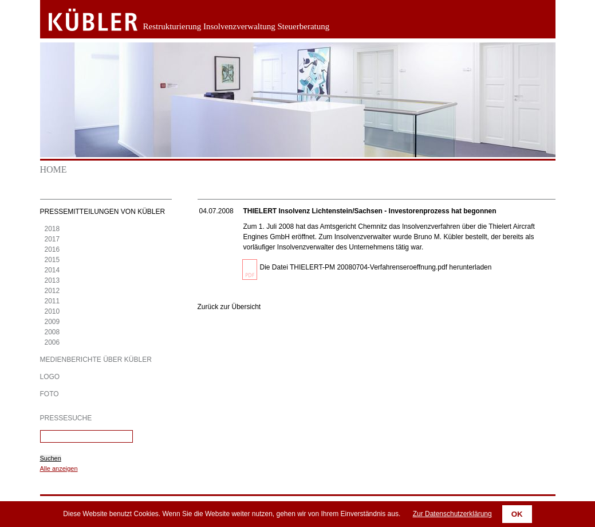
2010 (52, 311)
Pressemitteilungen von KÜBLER (103, 212)
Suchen (50, 458)
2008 (52, 332)
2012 (52, 291)
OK (517, 514)
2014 (52, 270)
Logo (50, 377)
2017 (52, 239)
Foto (49, 394)
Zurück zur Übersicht (229, 307)
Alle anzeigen (59, 468)
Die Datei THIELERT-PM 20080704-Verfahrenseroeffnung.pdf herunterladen (376, 267)
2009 (52, 322)
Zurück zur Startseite (84, 20)
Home (53, 169)
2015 (52, 260)
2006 (52, 342)
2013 (52, 280)
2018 (52, 229)
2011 (52, 301)
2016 (52, 249)
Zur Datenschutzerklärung (452, 514)
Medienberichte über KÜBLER (96, 360)
